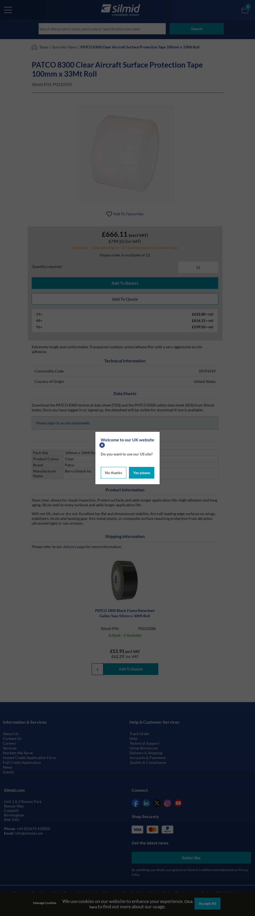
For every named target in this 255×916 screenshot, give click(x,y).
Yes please (141, 472)
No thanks (113, 472)
